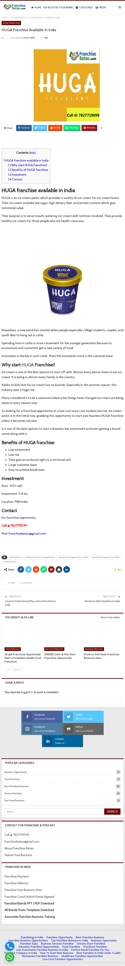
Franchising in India (32, 925)
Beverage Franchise (94, 649)
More (99, 7)
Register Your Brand (58, 7)
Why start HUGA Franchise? (27, 165)
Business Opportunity (16, 760)
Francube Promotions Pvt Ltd (95, 955)
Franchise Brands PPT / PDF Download (29, 891)
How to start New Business (56, 940)
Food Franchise (11, 23)
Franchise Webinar (16, 871)
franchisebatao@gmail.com (27, 534)
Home (36, 7)
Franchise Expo (29, 931)
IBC (64, 960)
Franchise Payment (17, 864)
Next (18, 670)
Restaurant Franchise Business (40, 944)
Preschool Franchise (95, 934)
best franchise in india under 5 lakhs (98, 940)
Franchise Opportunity (59, 925)
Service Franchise (13, 781)
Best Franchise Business (17, 774)
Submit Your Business (18, 843)
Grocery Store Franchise (91, 931)
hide (32, 152)
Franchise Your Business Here (23, 878)
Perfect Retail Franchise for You (90, 937)
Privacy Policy (39, 960)
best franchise (15, 557)
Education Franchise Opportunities (38, 934)
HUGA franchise (9, 561)
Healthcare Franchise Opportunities (82, 944)
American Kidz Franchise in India (102, 601)
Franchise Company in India (20, 940)
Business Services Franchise (57, 931)
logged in (27, 692)
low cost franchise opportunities (62, 947)
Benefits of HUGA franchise (28, 170)
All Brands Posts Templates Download (29, 898)
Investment (17, 174)
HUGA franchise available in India (26, 160)
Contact (15, 179)
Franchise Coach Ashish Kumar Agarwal (29, 884)
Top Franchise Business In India (69, 928)
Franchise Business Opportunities (28, 928)
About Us (25, 960)
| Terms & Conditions (79, 960)
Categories (84, 7)
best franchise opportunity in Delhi (106, 557)
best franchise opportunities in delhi (73, 557)
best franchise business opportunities (40, 557)
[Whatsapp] (9, 957)
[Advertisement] (62, 139)
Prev (9, 670)
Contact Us (55, 960)
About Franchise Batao (19, 836)
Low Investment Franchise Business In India (42, 937)
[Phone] (9, 946)
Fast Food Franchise (54, 649)
